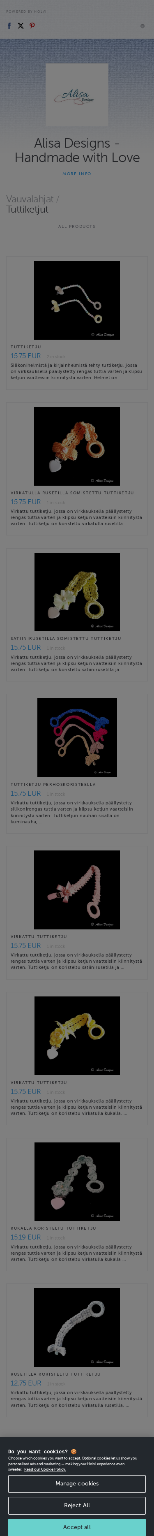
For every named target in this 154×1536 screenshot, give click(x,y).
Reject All (77, 1511)
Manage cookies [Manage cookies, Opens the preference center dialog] (77, 1489)
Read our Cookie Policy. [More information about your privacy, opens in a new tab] (45, 1475)
